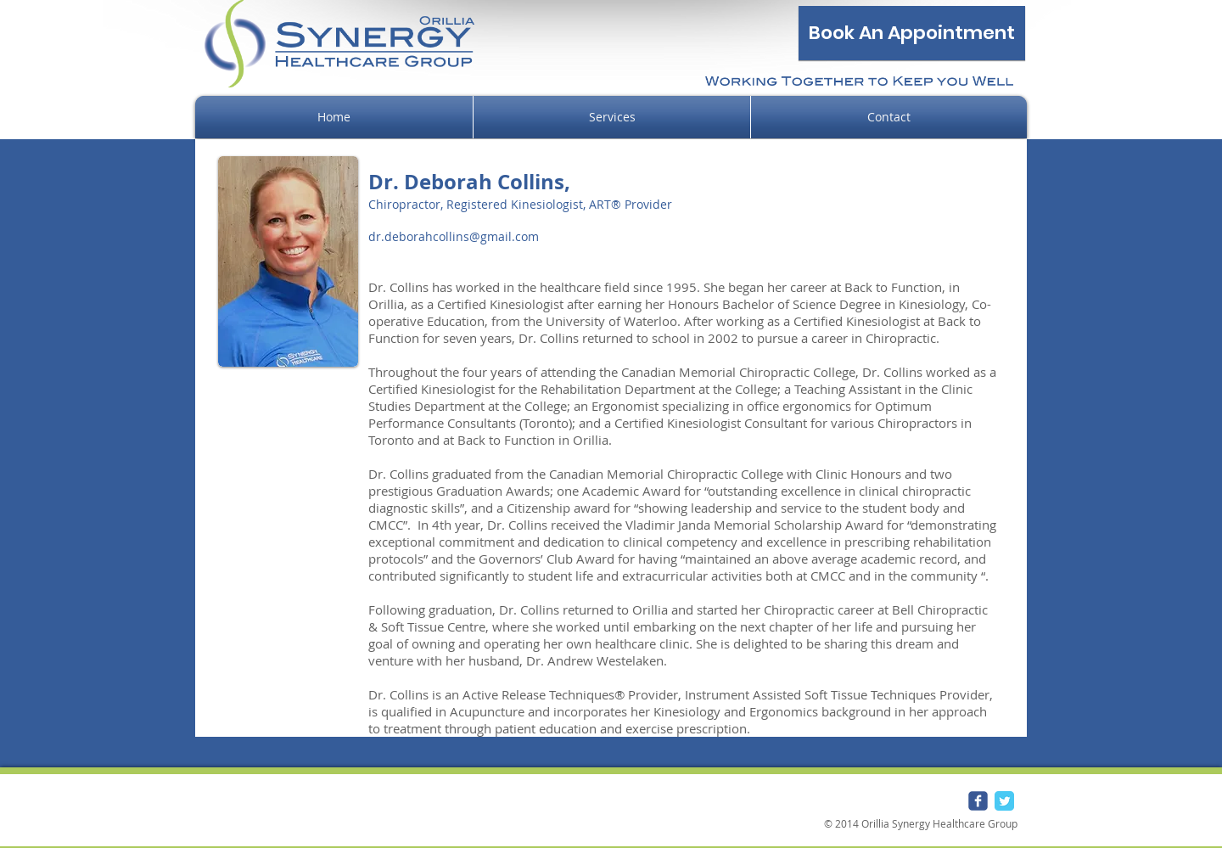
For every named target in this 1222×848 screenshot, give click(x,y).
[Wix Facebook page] (978, 801)
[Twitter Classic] (1004, 801)
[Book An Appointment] (912, 33)
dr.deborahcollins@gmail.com (453, 236)
